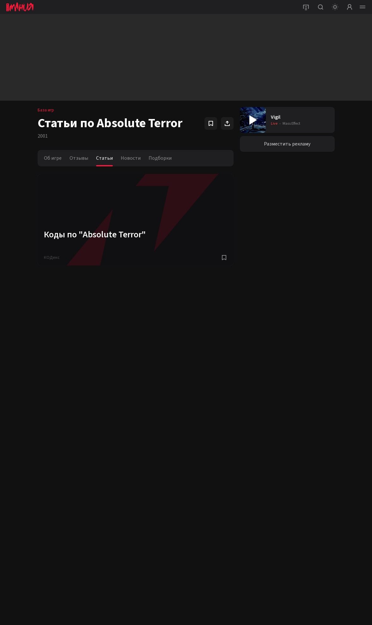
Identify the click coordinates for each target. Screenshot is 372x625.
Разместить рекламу (287, 144)
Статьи (104, 158)
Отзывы (79, 158)
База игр (46, 110)
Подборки (160, 158)
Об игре (53, 158)
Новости (131, 158)
